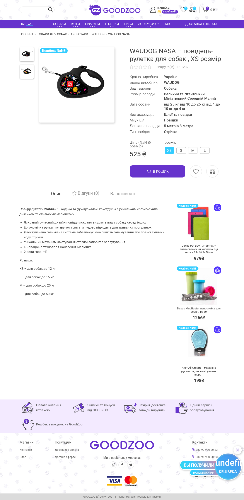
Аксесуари (79, 34)
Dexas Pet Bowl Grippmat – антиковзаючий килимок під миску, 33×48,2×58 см (199, 249)
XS (169, 150)
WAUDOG (98, 34)
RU (22, 23)
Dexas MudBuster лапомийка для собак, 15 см (198, 310)
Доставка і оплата (201, 24)
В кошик (158, 171)
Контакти (26, 449)
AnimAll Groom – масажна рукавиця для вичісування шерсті (198, 371)
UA (29, 23)
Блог (169, 24)
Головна (27, 34)
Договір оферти (65, 457)
